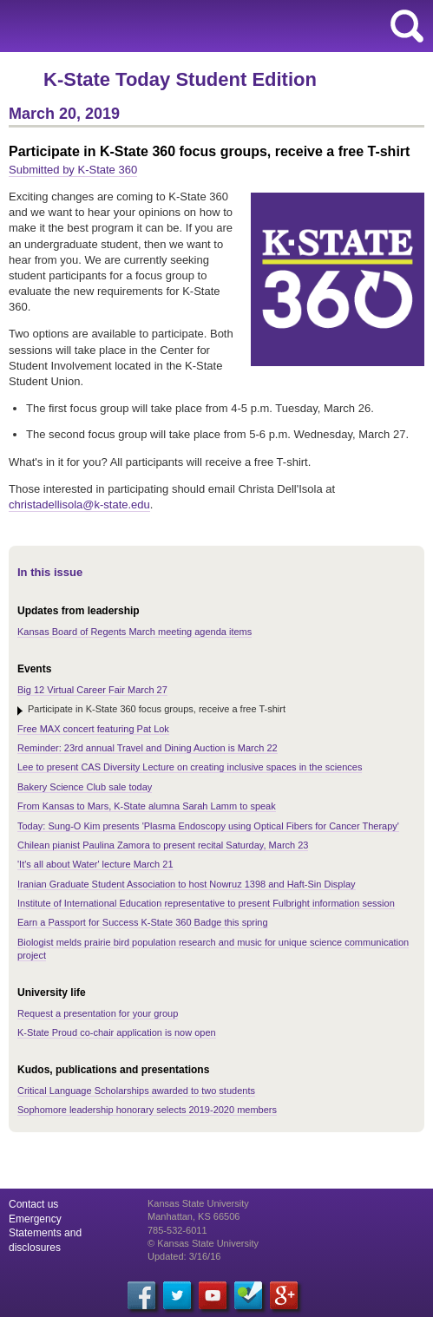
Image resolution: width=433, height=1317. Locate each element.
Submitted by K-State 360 (73, 169)
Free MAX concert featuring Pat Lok (93, 729)
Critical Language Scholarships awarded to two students (136, 1090)
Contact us (33, 1204)
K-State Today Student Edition (180, 79)
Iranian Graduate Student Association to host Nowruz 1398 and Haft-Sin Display (186, 884)
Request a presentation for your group (97, 1013)
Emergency (35, 1219)
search (407, 26)
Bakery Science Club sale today (84, 787)
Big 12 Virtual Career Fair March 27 (92, 690)
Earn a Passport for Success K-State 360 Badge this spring (142, 922)
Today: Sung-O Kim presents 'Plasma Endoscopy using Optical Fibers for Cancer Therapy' (208, 826)
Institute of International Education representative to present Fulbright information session (206, 903)
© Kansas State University (203, 1243)
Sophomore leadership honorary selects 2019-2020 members (147, 1109)
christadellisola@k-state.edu (79, 504)
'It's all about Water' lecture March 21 (95, 864)
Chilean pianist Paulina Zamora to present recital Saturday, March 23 (162, 845)
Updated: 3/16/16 (184, 1256)
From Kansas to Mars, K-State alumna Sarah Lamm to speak (146, 806)
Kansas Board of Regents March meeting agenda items (134, 631)
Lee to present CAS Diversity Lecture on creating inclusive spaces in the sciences (189, 767)
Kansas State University (158, 26)
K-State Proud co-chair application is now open (116, 1032)
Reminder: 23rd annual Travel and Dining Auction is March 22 (147, 748)
